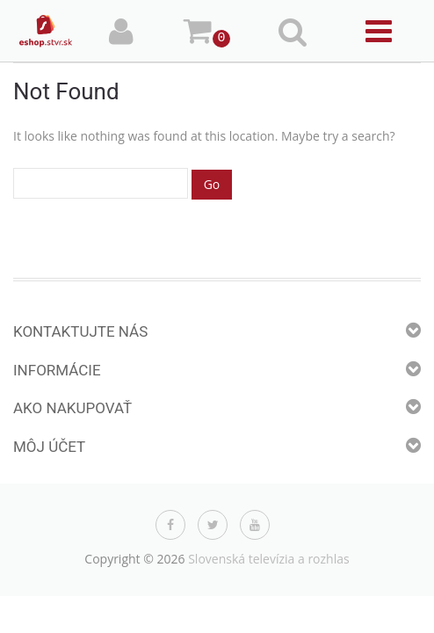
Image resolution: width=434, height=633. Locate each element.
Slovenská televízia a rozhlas (269, 558)
